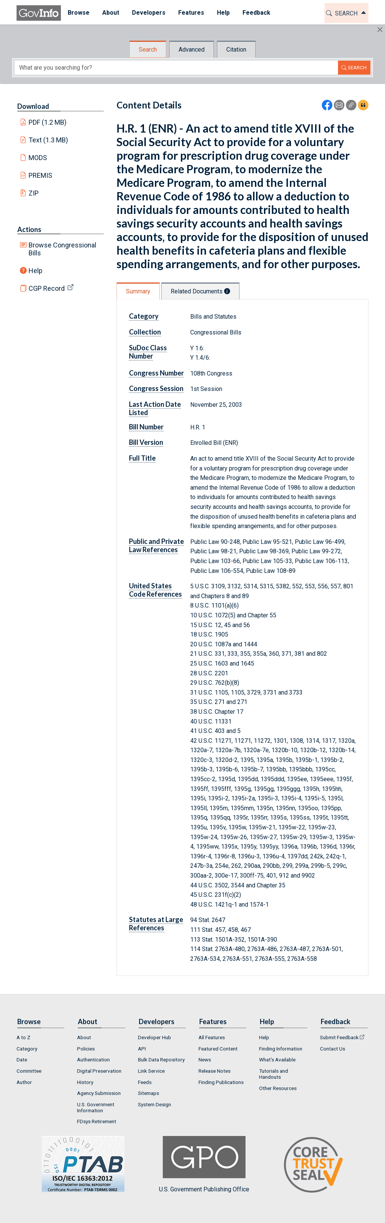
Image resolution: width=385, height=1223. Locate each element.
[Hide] (380, 29)
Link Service (151, 1071)
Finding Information (280, 1049)
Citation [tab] (236, 49)
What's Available (277, 1060)
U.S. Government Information (95, 1107)
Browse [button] (78, 12)
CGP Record (47, 288)
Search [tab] (148, 49)
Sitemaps (148, 1093)
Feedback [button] (256, 12)
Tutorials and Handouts (273, 1074)
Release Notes (214, 1071)
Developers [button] (148, 12)
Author (24, 1082)
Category (144, 316)
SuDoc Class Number (148, 352)
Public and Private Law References (156, 545)
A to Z (23, 1037)
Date (22, 1060)
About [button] (110, 12)
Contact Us (332, 1049)
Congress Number (156, 373)
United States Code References (155, 590)
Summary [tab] (138, 291)
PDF (48, 122)
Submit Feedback (339, 1037)
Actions (29, 229)
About (84, 1037)
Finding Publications (221, 1082)
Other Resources (278, 1088)
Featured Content (218, 1049)
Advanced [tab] (192, 49)
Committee (29, 1071)
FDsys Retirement (96, 1121)
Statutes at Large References (156, 923)
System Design (154, 1104)
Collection (145, 332)
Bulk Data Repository (161, 1060)
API (142, 1049)
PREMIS (40, 175)
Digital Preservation (99, 1071)
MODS (38, 158)
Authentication (93, 1060)
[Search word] (176, 68)
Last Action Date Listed (155, 408)
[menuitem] (78, 13)
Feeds (145, 1082)
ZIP (34, 193)
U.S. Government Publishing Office (204, 1164)
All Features (212, 1037)
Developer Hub (154, 1037)
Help (35, 271)
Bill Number (146, 427)
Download (33, 106)
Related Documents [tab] (200, 291)
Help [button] (223, 12)
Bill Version (146, 442)
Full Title (142, 458)
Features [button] (191, 12)
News (205, 1060)
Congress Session (156, 388)
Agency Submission (99, 1093)
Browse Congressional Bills (62, 249)
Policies (86, 1049)
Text (48, 140)
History (85, 1082)
